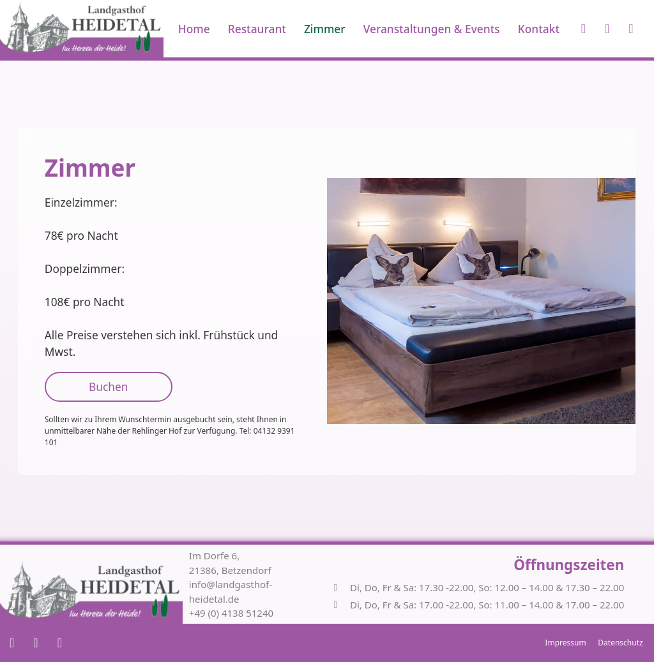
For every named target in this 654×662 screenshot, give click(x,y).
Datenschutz (620, 642)
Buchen (108, 386)
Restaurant (257, 28)
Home (194, 28)
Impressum (565, 642)
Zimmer (325, 28)
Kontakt (538, 28)
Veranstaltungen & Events (431, 28)
